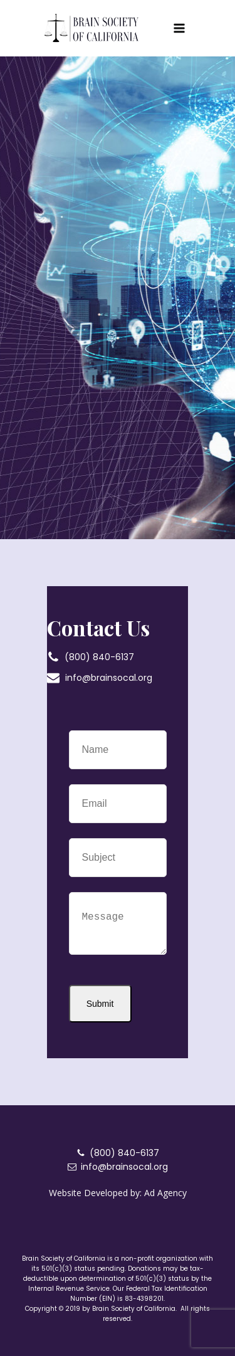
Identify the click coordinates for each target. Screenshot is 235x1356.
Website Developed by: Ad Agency (118, 1193)
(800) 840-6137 (99, 657)
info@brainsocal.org (108, 677)
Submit (100, 1004)
